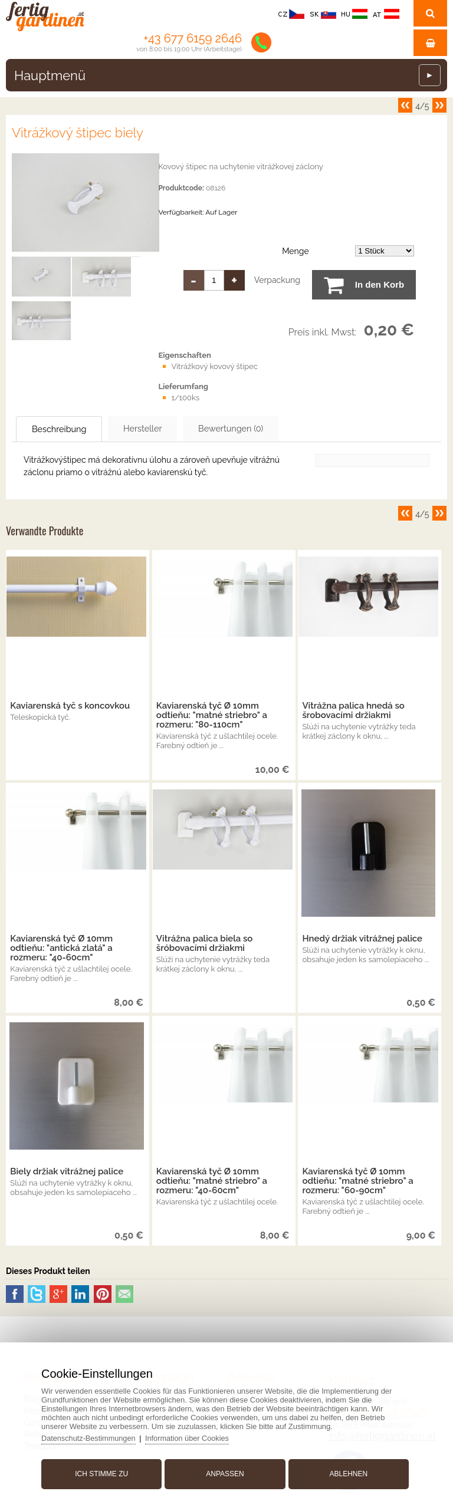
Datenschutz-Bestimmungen (93, 1435)
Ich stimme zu (104, 1471)
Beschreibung (67, 429)
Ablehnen (346, 1471)
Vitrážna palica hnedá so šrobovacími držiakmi (353, 711)
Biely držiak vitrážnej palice (66, 1172)
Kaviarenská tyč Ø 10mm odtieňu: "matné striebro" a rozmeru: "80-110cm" (211, 716)
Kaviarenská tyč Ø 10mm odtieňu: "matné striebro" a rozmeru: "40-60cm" (211, 1181)
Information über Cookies (194, 1435)
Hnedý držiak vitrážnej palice (362, 939)
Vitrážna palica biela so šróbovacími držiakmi (204, 943)
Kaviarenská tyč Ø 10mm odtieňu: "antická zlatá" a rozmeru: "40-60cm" (61, 948)
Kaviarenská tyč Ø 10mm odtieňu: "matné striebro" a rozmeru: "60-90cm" (357, 1181)
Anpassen (225, 1471)
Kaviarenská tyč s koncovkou (70, 706)
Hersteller (163, 428)
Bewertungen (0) (265, 428)
